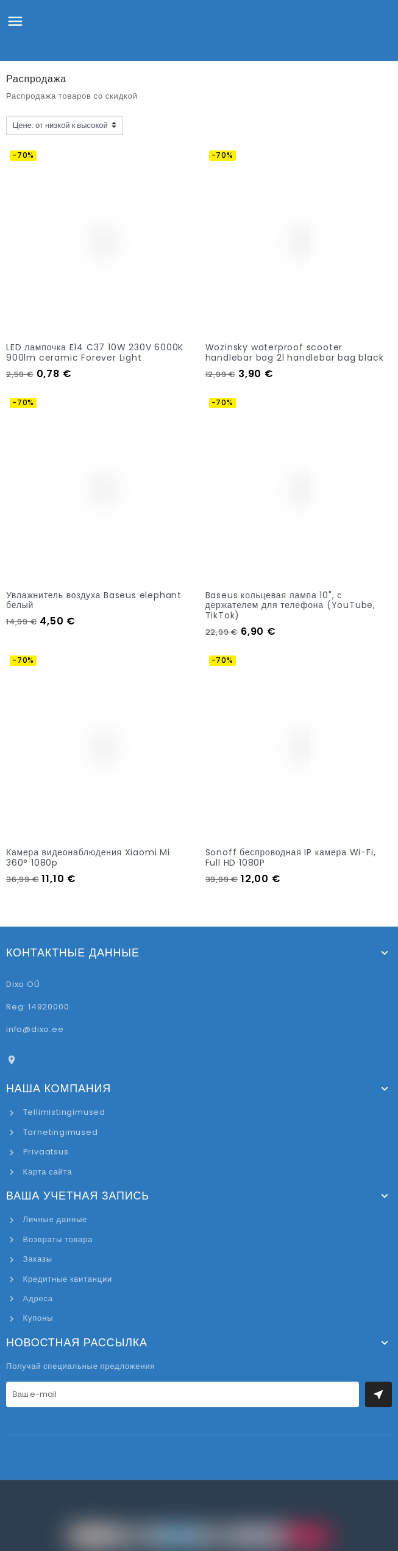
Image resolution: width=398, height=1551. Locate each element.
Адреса (37, 1298)
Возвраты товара (57, 1239)
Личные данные (54, 1219)
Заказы (36, 1259)
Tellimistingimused (63, 1112)
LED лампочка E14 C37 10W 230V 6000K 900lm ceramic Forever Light (94, 352)
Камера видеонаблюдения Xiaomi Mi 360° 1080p (88, 857)
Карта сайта (46, 1172)
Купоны (37, 1318)
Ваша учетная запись (77, 1196)
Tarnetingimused (59, 1132)
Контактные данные (73, 952)
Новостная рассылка (76, 1342)
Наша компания (58, 1088)
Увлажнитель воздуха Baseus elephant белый (94, 600)
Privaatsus (45, 1151)
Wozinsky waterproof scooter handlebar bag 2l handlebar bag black (294, 352)
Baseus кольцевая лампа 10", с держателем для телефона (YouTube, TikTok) (290, 605)
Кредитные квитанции (66, 1279)
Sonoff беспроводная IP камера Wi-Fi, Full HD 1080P (290, 857)
